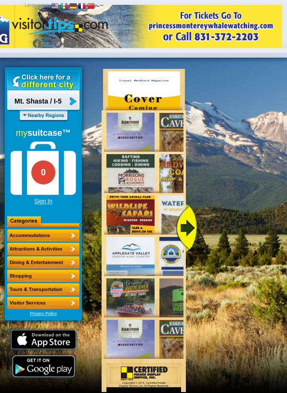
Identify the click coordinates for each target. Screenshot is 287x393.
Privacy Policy (43, 313)
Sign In (43, 201)
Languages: (37, 5)
